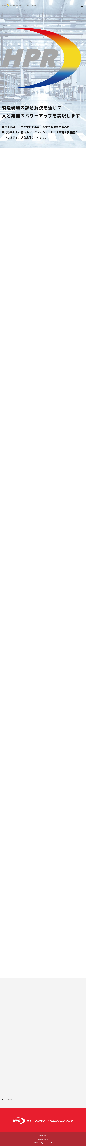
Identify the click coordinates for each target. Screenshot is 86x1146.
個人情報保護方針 (43, 1139)
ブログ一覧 (8, 1099)
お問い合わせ (43, 1136)
